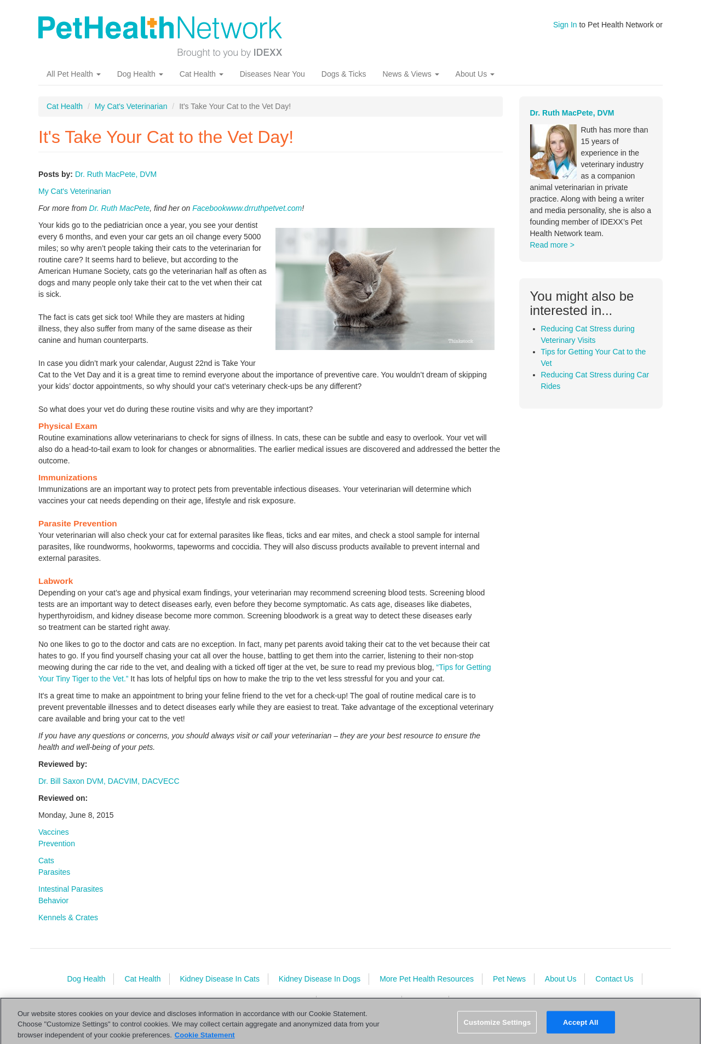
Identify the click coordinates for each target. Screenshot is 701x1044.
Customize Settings (497, 1026)
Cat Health (201, 74)
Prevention (56, 843)
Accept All (580, 1026)
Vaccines (53, 832)
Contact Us (614, 978)
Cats (46, 860)
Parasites (54, 872)
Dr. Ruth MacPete (119, 208)
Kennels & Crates (68, 917)
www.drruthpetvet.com (264, 208)
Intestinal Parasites (70, 889)
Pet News (509, 978)
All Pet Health (74, 74)
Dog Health (140, 74)
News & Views (410, 74)
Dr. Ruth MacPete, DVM (116, 174)
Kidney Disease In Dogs (319, 978)
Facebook (209, 208)
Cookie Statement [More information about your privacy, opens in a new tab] (205, 1039)
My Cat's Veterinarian (131, 106)
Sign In (565, 24)
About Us (475, 74)
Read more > (552, 244)
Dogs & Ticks (343, 74)
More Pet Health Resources (427, 978)
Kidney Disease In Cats (220, 978)
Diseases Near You (272, 74)
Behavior (53, 900)
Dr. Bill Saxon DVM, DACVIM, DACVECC (109, 781)
